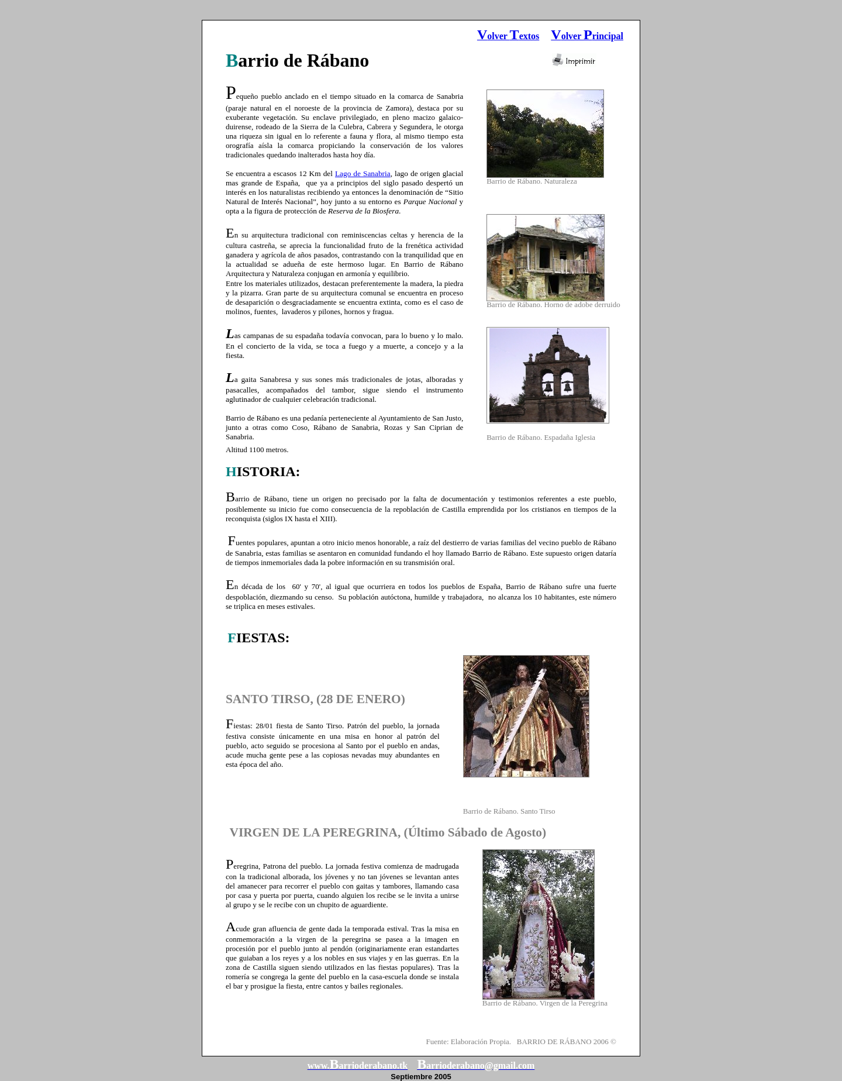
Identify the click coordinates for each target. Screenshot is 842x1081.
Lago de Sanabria (363, 173)
